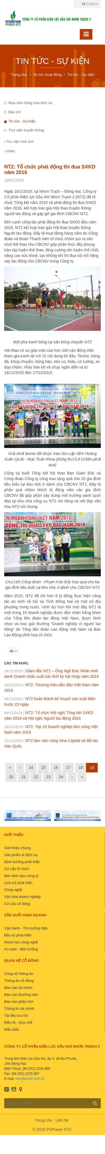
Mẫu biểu (11, 1029)
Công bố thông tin (18, 974)
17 (68, 767)
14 (31, 767)
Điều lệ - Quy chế (18, 1022)
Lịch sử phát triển (18, 883)
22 (36, 777)
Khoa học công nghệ (21, 942)
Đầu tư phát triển (17, 935)
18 (81, 767)
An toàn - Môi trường (21, 949)
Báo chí (14, 112)
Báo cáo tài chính (18, 988)
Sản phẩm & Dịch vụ (21, 855)
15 (43, 767)
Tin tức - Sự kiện (22, 121)
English (90, 4)
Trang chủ (44, 1120)
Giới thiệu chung (17, 848)
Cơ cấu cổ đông (17, 904)
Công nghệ (13, 890)
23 (48, 777)
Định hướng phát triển (22, 862)
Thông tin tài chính (19, 1008)
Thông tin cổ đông (19, 981)
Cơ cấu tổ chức (16, 869)
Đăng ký (95, 1102)
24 (61, 777)
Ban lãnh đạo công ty (21, 876)
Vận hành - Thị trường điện (26, 928)
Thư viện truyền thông (26, 130)
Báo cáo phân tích (19, 1001)
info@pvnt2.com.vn (30, 1079)
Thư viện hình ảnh (19, 142)
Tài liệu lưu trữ (16, 1015)
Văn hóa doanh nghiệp (22, 897)
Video (9, 151)
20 (11, 777)
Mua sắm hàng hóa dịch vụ (30, 103)
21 (24, 777)
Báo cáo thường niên (21, 994)
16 (56, 767)
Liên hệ (61, 1120)
